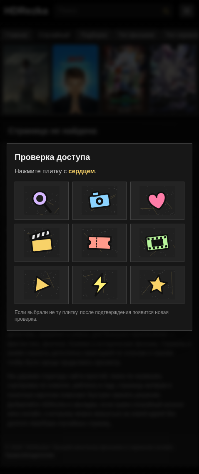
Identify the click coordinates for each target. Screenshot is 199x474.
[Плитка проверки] (42, 201)
